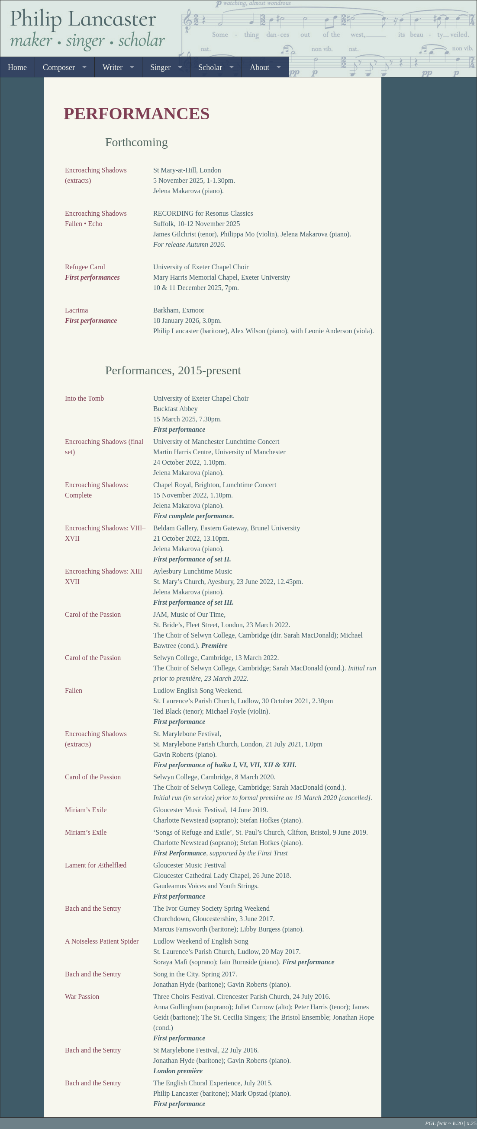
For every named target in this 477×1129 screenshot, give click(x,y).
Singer (160, 67)
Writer (112, 67)
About (259, 67)
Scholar (210, 67)
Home (17, 67)
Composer (59, 67)
